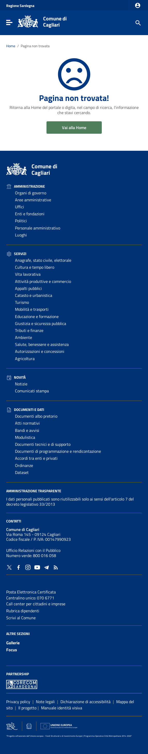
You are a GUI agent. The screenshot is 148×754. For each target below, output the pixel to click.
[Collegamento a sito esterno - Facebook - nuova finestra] (18, 567)
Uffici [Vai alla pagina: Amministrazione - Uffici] (19, 207)
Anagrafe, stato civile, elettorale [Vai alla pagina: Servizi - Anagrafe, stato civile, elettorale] (43, 260)
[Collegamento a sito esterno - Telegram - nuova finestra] (46, 567)
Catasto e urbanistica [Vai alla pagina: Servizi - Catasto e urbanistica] (33, 295)
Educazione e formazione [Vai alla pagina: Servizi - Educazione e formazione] (37, 316)
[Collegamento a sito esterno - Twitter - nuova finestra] (9, 567)
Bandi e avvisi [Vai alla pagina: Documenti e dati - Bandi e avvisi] (27, 430)
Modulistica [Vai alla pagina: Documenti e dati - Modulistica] (25, 437)
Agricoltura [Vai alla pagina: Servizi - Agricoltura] (25, 358)
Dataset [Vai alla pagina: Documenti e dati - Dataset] (22, 472)
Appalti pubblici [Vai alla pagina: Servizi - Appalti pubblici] (28, 288)
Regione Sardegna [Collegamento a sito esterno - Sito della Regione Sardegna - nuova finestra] (20, 5)
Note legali (45, 702)
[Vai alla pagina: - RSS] (56, 567)
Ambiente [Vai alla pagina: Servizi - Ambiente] (23, 337)
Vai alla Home (74, 127)
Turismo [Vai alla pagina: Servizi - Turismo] (22, 302)
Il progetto (27, 708)
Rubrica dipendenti (22, 611)
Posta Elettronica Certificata (31, 592)
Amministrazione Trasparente (33, 490)
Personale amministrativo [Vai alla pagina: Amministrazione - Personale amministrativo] (37, 228)
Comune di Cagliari (55, 21)
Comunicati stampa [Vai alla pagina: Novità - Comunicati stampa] (32, 391)
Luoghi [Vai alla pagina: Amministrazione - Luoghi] (21, 235)
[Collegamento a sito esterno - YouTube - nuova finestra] (37, 567)
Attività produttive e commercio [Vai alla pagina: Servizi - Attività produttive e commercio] (43, 281)
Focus (11, 650)
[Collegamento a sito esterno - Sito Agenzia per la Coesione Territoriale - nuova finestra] (29, 725)
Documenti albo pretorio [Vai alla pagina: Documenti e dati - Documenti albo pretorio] (36, 416)
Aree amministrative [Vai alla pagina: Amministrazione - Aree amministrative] (33, 200)
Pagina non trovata (35, 46)
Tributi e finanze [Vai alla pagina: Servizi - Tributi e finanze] (29, 330)
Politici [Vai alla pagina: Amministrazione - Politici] (21, 221)
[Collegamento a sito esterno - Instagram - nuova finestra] (28, 567)
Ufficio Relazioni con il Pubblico (33, 550)
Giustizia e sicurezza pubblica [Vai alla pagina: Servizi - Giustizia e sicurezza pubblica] (40, 323)
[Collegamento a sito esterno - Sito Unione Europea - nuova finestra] (59, 725)
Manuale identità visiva (61, 708)
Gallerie (13, 643)
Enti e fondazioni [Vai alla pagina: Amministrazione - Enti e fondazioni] (29, 214)
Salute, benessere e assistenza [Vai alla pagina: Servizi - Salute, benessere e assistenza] (42, 344)
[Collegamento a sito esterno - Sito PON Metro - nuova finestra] (21, 684)
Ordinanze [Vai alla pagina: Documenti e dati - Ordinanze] (24, 465)
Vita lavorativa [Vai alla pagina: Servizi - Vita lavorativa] (28, 274)
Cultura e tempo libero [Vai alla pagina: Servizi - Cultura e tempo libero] (34, 267)
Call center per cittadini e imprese (35, 604)
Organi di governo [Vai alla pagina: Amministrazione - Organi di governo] (30, 193)
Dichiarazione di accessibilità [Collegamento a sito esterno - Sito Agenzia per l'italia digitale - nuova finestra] (85, 702)
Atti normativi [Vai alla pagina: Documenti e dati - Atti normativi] (27, 423)
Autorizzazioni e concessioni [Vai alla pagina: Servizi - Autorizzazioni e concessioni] (39, 351)
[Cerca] (138, 22)
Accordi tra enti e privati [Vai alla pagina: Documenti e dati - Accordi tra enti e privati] (36, 458)
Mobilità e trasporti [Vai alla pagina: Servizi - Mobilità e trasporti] (32, 309)
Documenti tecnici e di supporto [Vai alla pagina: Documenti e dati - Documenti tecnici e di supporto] (43, 444)
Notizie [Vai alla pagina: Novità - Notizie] (21, 384)
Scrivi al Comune (21, 618)
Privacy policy (18, 702)
